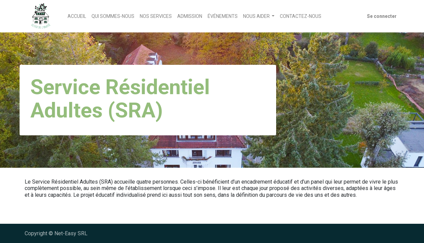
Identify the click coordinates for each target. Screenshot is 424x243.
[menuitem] (77, 16)
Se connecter (382, 16)
